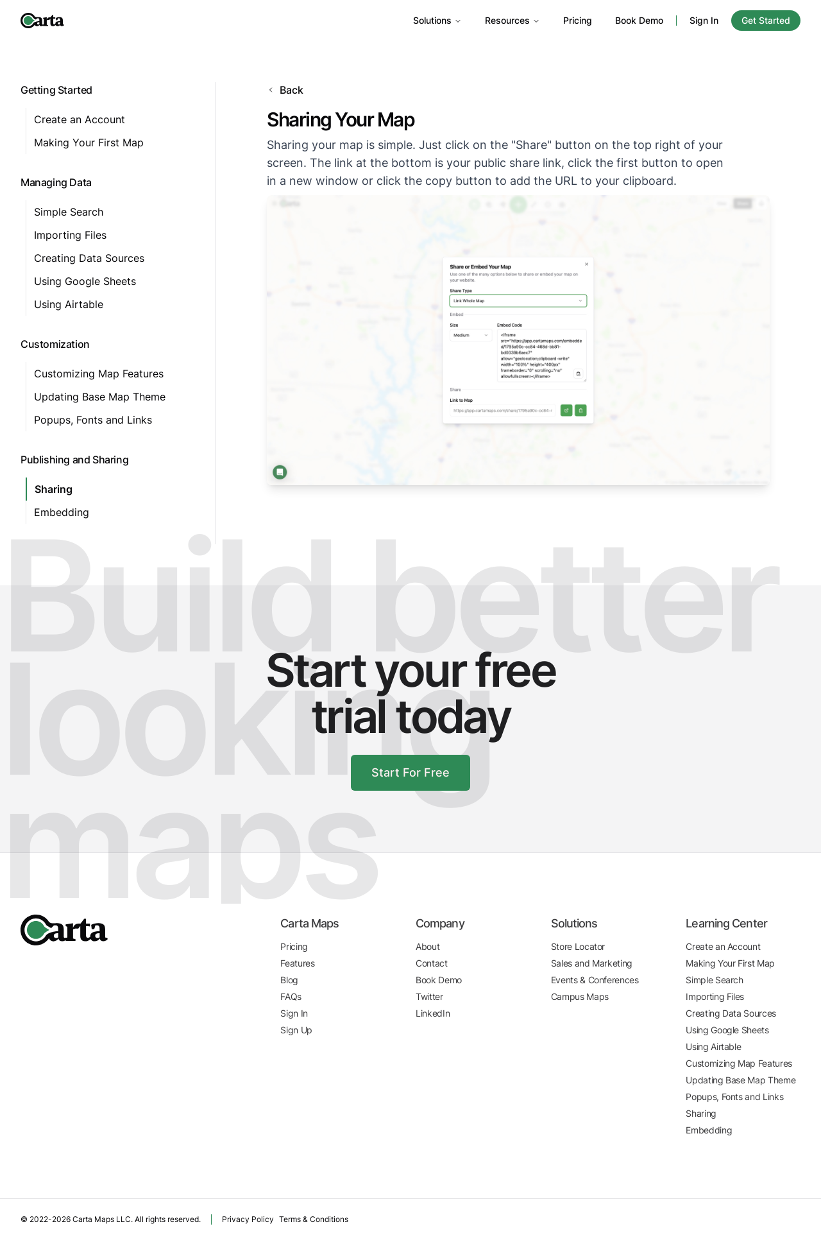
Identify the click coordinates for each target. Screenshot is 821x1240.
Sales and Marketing (591, 963)
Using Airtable (68, 304)
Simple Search (68, 212)
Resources (509, 20)
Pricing (574, 20)
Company (440, 923)
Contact (431, 963)
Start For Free (410, 772)
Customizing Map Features (98, 373)
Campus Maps (579, 996)
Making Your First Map (88, 142)
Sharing (54, 489)
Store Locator (577, 946)
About (428, 946)
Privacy (241, 1219)
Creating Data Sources (87, 258)
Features (297, 963)
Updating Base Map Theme (99, 397)
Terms (306, 1219)
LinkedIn (433, 1013)
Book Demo (638, 20)
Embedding (61, 512)
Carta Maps (308, 923)
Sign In (703, 20)
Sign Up (296, 1030)
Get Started (765, 20)
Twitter (429, 996)
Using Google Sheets (84, 281)
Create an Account (78, 119)
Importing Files (70, 235)
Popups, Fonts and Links (92, 420)
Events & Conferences (594, 980)
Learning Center (726, 923)
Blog (289, 980)
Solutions (434, 20)
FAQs (290, 996)
